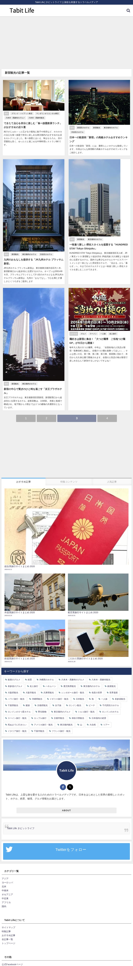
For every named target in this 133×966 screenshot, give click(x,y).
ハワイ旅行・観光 (16, 699)
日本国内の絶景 (99, 718)
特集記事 (6, 932)
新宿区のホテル (83, 128)
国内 (4, 907)
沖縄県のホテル (46, 680)
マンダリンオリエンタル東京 (47, 113)
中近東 (5, 899)
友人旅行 (112, 334)
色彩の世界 (97, 693)
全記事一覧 (7, 940)
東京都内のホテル (110, 128)
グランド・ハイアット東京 (21, 113)
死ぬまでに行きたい (17, 725)
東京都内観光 (66, 725)
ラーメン (92, 334)
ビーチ (92, 706)
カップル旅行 (40, 718)
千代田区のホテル (110, 706)
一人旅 (102, 334)
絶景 (30, 680)
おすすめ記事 (8, 936)
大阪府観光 (13, 693)
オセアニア (7, 895)
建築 (28, 706)
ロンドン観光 (75, 706)
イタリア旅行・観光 (17, 731)
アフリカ (6, 903)
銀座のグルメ (14, 680)
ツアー (106, 725)
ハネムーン (51, 686)
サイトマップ (8, 928)
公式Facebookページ (12, 965)
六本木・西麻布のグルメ (14, 118)
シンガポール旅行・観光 (72, 693)
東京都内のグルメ (62, 712)
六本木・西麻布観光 (36, 118)
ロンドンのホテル (110, 712)
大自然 (93, 725)
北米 (4, 887)
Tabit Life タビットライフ (21, 828)
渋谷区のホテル (77, 132)
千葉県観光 (13, 706)
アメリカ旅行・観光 (43, 725)
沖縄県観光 (37, 699)
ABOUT (66, 810)
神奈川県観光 (78, 718)
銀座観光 (111, 686)
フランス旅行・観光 (61, 731)
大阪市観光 (31, 693)
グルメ (83, 334)
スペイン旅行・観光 (17, 718)
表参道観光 (120, 699)
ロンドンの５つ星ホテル (19, 712)
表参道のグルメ (15, 686)
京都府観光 (42, 706)
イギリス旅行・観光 (59, 699)
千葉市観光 (39, 731)
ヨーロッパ (7, 883)
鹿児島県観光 (69, 686)
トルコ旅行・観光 (86, 712)
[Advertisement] (66, 42)
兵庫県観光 (48, 693)
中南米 (5, 891)
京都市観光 (59, 718)
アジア (5, 879)
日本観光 (80, 699)
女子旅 (58, 706)
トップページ (8, 944)
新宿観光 (96, 128)
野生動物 (42, 712)
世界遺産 (113, 693)
